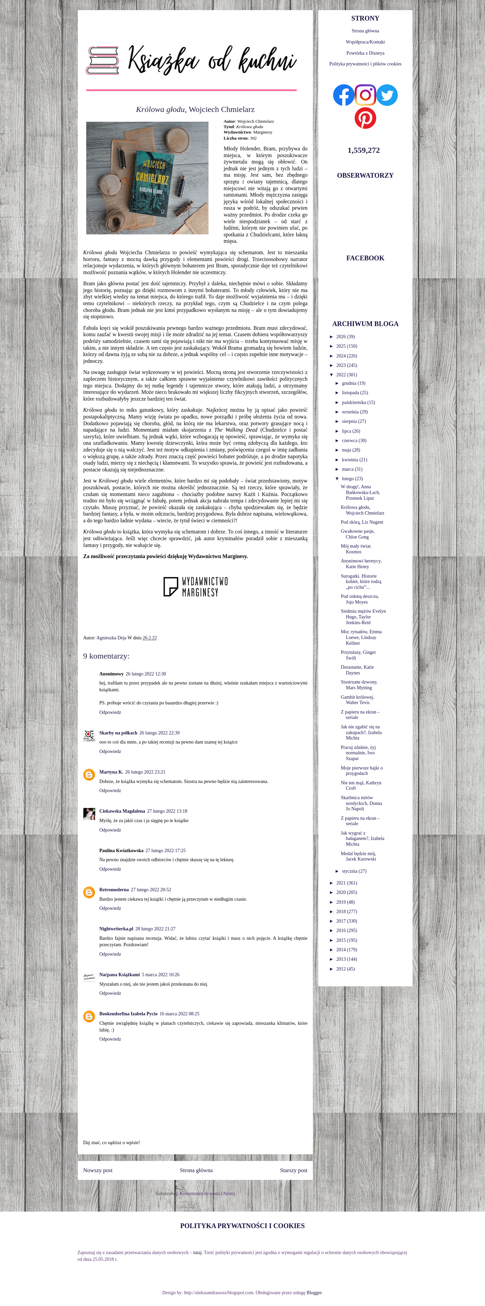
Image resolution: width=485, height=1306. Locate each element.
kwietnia (350, 459)
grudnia (349, 383)
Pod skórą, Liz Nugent (362, 522)
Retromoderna (114, 889)
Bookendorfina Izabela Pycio (128, 1013)
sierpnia (350, 421)
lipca (347, 431)
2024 (341, 355)
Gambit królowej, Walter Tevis (357, 700)
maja (347, 450)
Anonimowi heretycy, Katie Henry (361, 563)
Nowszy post (97, 1170)
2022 (341, 374)
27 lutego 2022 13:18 (167, 811)
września (351, 411)
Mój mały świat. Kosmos (356, 549)
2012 (341, 968)
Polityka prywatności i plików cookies (365, 63)
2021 (341, 883)
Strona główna (196, 1170)
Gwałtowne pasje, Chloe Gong (358, 534)
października (354, 402)
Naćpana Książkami (119, 974)
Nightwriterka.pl (116, 928)
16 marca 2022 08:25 (180, 1013)
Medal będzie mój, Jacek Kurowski (358, 856)
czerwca (350, 440)
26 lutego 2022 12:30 (146, 673)
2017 (341, 921)
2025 (341, 346)
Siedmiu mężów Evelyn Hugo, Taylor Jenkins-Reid (363, 617)
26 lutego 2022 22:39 (159, 732)
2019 (341, 902)
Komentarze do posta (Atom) (207, 1193)
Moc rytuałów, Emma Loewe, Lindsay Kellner (361, 637)
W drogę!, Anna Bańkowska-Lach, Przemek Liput (360, 492)
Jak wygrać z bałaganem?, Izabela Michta (362, 839)
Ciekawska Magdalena (122, 811)
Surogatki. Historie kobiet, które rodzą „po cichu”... (361, 582)
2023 (341, 365)
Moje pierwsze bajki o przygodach (362, 770)
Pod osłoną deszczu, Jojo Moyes (360, 599)
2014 (341, 949)
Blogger (313, 1292)
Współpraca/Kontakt (365, 42)
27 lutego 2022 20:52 (151, 889)
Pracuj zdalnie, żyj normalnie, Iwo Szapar (358, 753)
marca (348, 469)
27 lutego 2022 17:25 (166, 850)
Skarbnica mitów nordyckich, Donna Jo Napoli (361, 803)
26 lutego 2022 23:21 (145, 772)
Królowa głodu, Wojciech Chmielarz (362, 510)
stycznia (350, 871)
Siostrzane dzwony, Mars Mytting (359, 684)
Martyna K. (111, 772)
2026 (341, 336)
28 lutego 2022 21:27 (155, 928)
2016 (341, 930)
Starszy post (294, 1170)
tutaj (197, 1252)
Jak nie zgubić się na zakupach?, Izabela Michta (361, 732)
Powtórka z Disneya (366, 53)
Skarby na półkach (118, 732)
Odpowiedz (110, 712)
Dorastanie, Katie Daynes (357, 670)
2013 (341, 959)
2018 (341, 911)
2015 (341, 940)
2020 (341, 892)
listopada (351, 392)
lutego (348, 478)
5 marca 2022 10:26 (161, 974)
